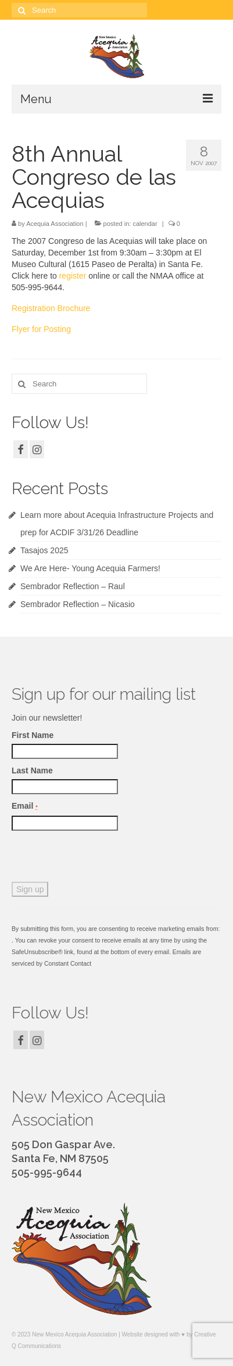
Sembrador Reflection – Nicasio (77, 604)
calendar (144, 223)
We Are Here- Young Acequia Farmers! (90, 568)
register (73, 275)
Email (25, 805)
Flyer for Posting (41, 329)
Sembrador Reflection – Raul (72, 586)
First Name (32, 735)
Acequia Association (54, 223)
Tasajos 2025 (44, 550)
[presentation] (100, 859)
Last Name (32, 770)
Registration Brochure (51, 308)
